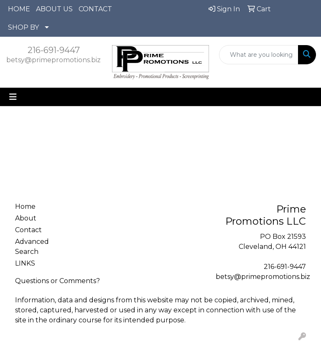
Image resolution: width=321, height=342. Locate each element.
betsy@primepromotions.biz (53, 60)
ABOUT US (54, 9)
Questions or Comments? (57, 281)
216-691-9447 (54, 50)
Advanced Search (32, 247)
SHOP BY (23, 27)
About (25, 218)
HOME (19, 9)
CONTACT (95, 9)
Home (25, 206)
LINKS (25, 263)
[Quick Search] (258, 54)
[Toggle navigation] (13, 97)
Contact (28, 230)
